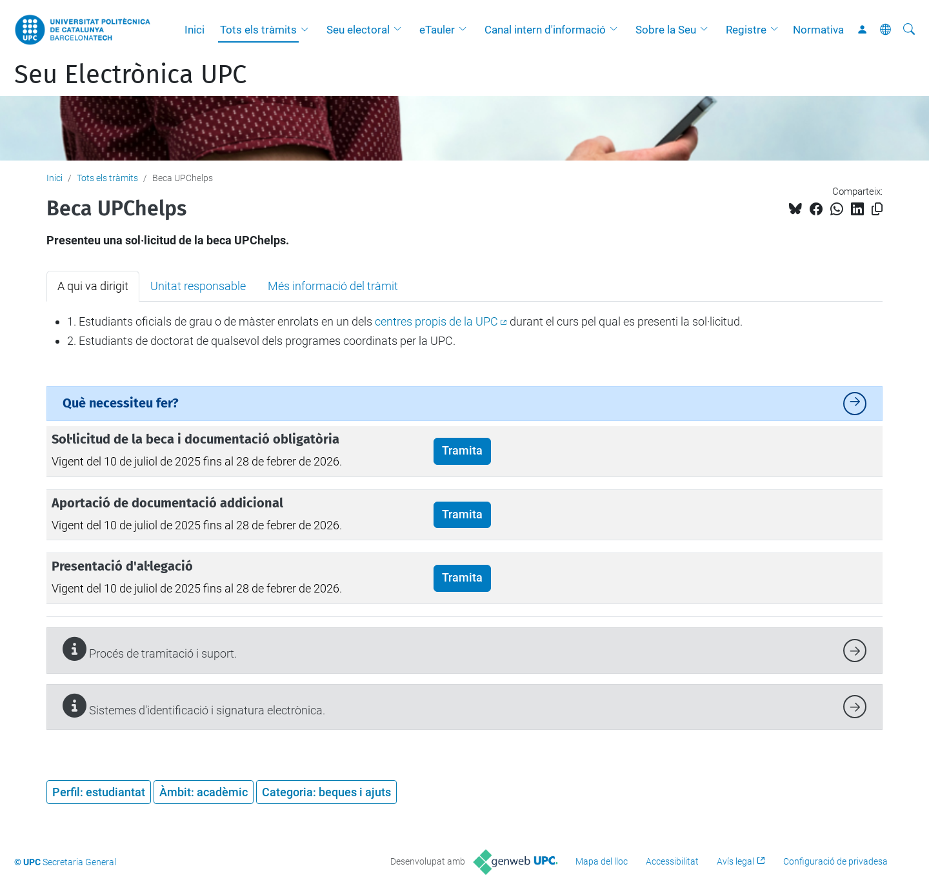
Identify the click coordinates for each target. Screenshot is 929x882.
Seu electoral (358, 29)
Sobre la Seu (665, 29)
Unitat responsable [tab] (198, 286)
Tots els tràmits (258, 29)
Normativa (818, 29)
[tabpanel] (464, 331)
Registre (746, 29)
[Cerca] (909, 29)
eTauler (437, 29)
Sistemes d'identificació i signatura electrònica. (194, 706)
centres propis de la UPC (436, 321)
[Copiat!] (877, 209)
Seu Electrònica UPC (130, 74)
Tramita (462, 451)
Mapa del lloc (601, 861)
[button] (308, 29)
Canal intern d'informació (545, 29)
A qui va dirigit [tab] (92, 286)
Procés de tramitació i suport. (150, 649)
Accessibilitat (672, 861)
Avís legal (735, 861)
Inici (195, 29)
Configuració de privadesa (835, 861)
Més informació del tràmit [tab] (333, 286)
